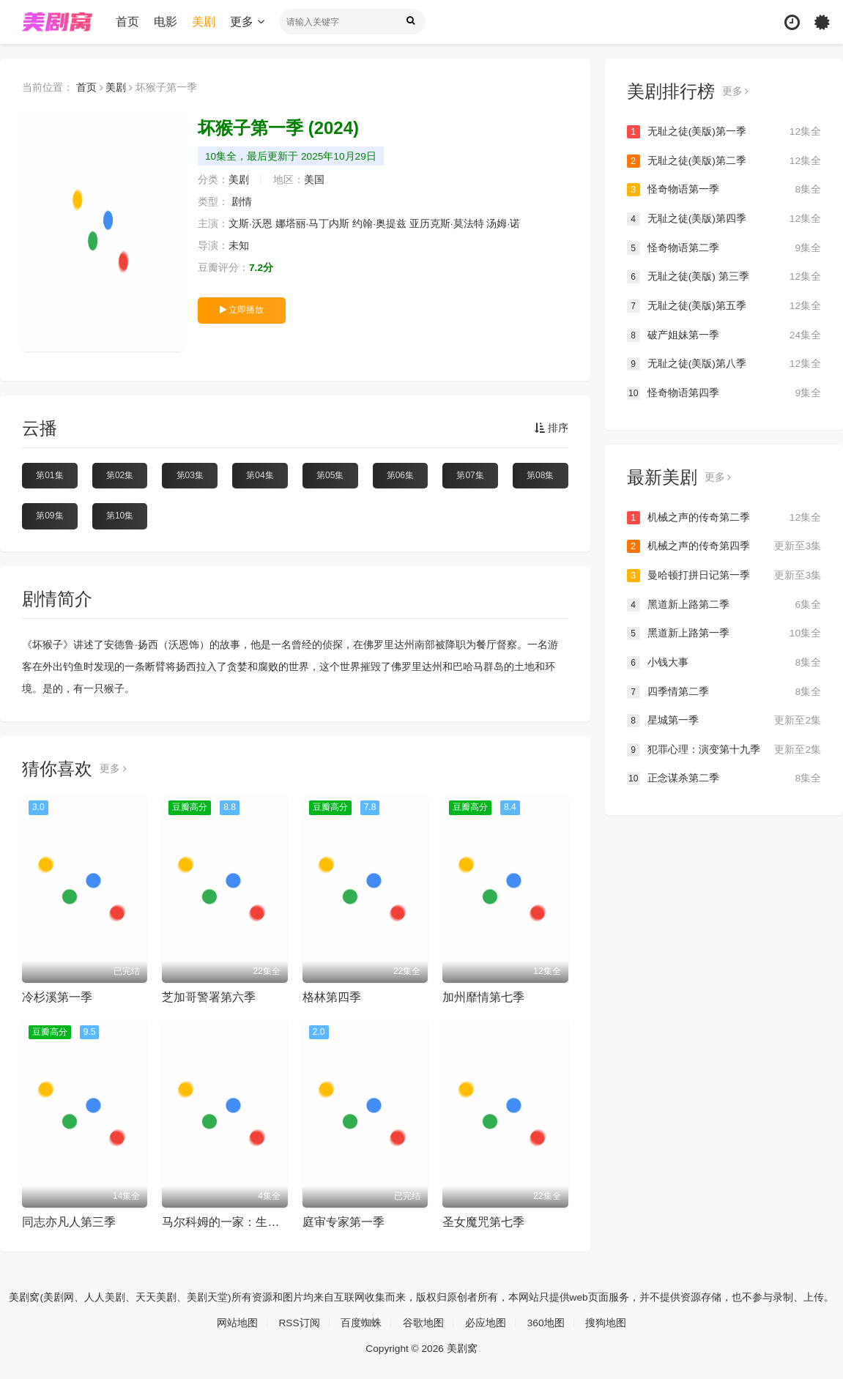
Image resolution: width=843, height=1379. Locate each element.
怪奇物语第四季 (724, 392)
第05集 (329, 475)
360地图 (546, 1322)
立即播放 (242, 310)
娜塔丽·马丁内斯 (312, 224)
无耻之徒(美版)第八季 (724, 364)
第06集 (400, 475)
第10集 (119, 515)
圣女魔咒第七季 (483, 1222)
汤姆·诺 (504, 224)
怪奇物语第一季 (724, 189)
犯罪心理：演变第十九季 (724, 749)
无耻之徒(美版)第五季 (724, 306)
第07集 (469, 475)
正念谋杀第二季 (724, 777)
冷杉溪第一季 (57, 997)
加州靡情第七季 (483, 997)
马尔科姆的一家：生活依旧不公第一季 (261, 1222)
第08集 (540, 475)
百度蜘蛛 (361, 1322)
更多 (248, 21)
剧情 (241, 202)
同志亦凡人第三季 (69, 1222)
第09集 (49, 515)
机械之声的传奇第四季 (724, 546)
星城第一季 (724, 720)
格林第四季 (331, 997)
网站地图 (236, 1322)
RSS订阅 (299, 1322)
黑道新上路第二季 (724, 604)
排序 (551, 428)
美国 (314, 180)
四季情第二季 (724, 691)
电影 (167, 21)
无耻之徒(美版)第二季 (724, 161)
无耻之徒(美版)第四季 (724, 219)
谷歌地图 (423, 1322)
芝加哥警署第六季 (209, 997)
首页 (129, 21)
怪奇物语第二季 (724, 247)
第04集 (259, 475)
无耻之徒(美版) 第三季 (724, 277)
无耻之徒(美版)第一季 (724, 131)
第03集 (190, 475)
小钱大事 (724, 662)
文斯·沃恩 (250, 224)
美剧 (205, 21)
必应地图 (485, 1322)
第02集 (119, 475)
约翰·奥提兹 (380, 224)
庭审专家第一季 (343, 1222)
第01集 (49, 475)
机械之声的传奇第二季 (724, 517)
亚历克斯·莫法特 (446, 224)
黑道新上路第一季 (724, 632)
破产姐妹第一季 (724, 334)
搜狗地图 (606, 1322)
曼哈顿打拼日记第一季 (724, 575)
